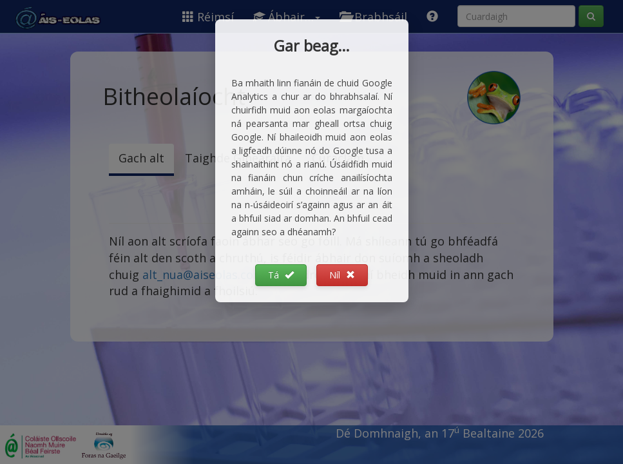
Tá (281, 275)
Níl (342, 275)
